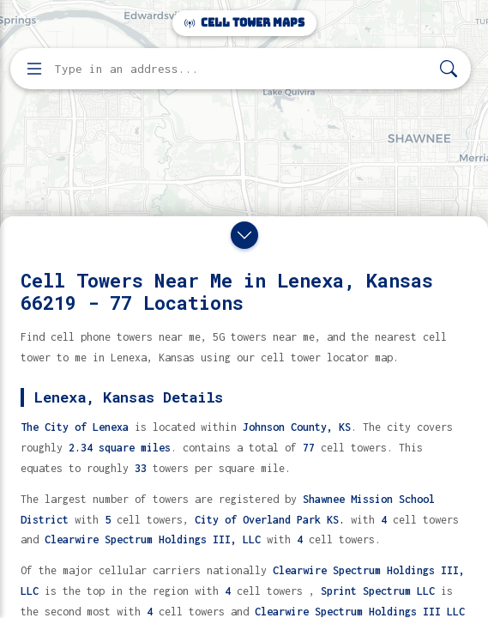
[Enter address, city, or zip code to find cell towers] (242, 69)
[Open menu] (34, 69)
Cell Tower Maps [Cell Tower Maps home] (244, 22)
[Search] (448, 69)
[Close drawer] (244, 235)
